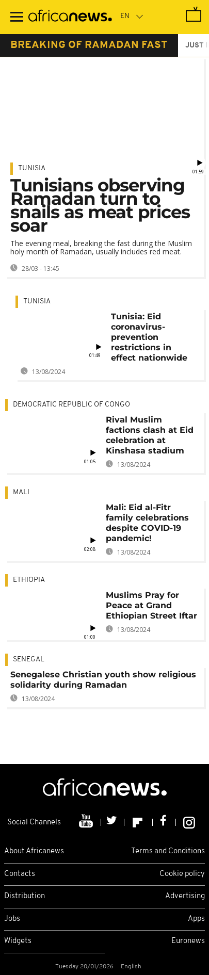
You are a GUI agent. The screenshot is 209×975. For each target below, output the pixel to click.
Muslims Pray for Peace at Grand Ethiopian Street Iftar (151, 605)
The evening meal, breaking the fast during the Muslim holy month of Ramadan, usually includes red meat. (101, 247)
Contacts (19, 874)
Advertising (185, 896)
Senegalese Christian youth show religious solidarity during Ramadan (103, 680)
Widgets (17, 941)
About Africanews (34, 851)
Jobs (12, 919)
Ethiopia (29, 580)
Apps (196, 919)
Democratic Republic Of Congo (71, 405)
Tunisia (31, 168)
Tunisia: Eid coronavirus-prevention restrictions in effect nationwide (149, 337)
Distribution (24, 896)
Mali (21, 492)
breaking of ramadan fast (89, 45)
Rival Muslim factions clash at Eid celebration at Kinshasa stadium (150, 435)
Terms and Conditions (168, 851)
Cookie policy (182, 874)
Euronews (188, 941)
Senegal (28, 659)
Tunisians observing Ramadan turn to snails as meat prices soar (100, 205)
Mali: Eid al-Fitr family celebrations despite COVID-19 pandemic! (147, 522)
